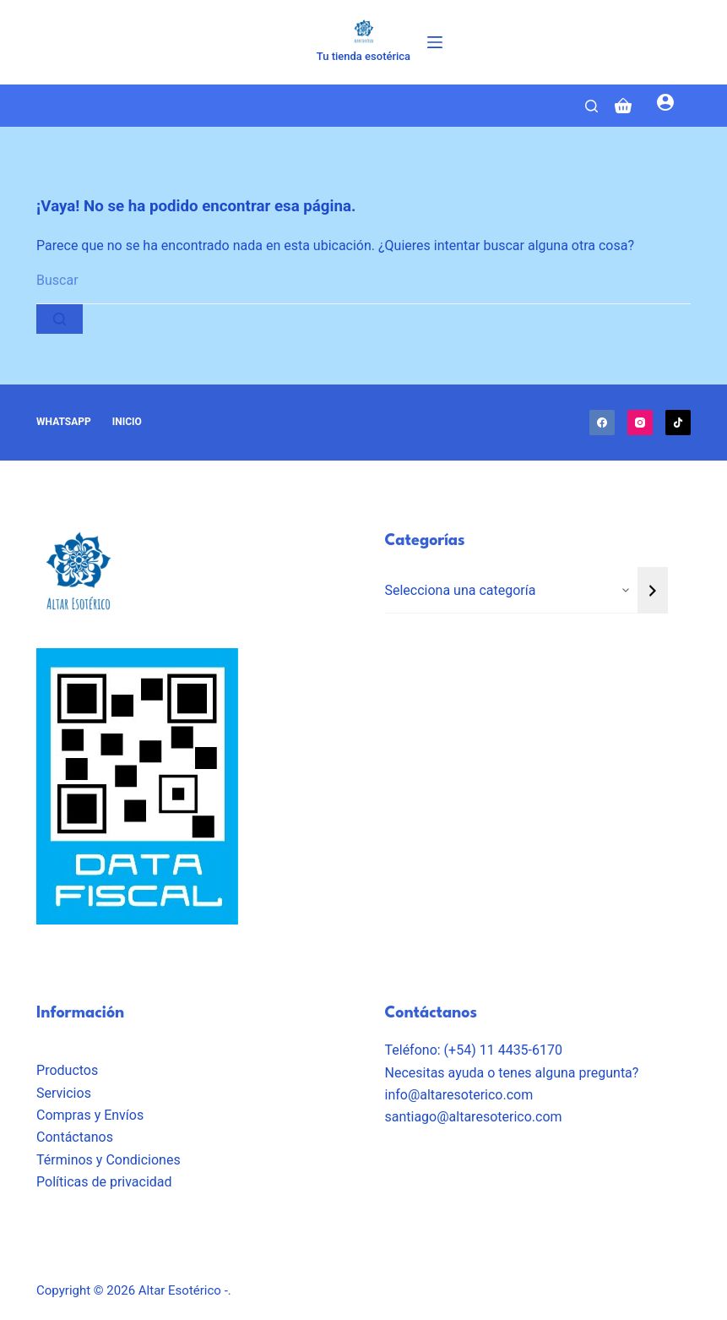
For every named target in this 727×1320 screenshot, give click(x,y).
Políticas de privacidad (104, 1182)
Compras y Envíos (90, 1115)
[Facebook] (602, 422)
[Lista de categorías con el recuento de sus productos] (510, 590)
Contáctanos (74, 1137)
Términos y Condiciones (108, 1160)
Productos (67, 1070)
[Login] (665, 105)
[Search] (591, 106)
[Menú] (434, 42)
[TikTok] (678, 422)
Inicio (127, 422)
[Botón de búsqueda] (59, 319)
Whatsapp (63, 422)
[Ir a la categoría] (652, 590)
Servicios (63, 1093)
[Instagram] (640, 422)
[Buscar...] (363, 281)
